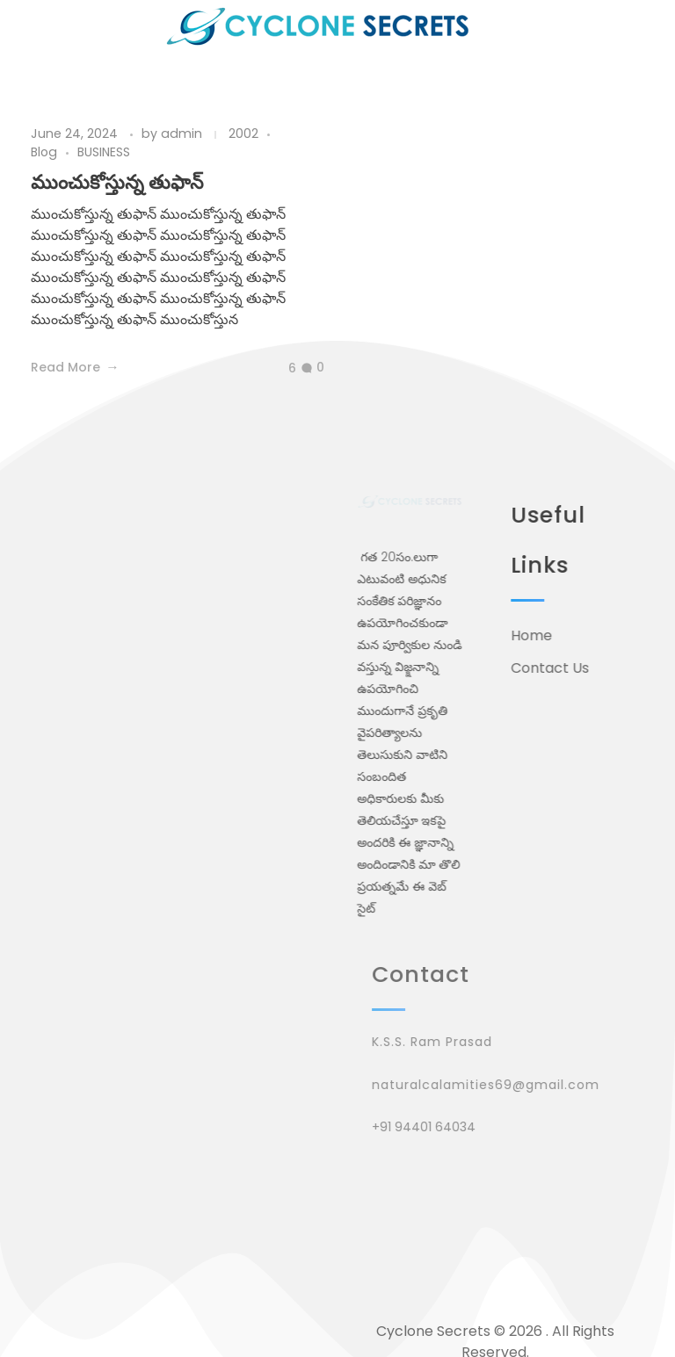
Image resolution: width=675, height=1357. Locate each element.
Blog (44, 152)
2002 (243, 133)
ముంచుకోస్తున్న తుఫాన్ (117, 182)
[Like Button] (278, 369)
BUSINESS (103, 152)
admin (183, 133)
